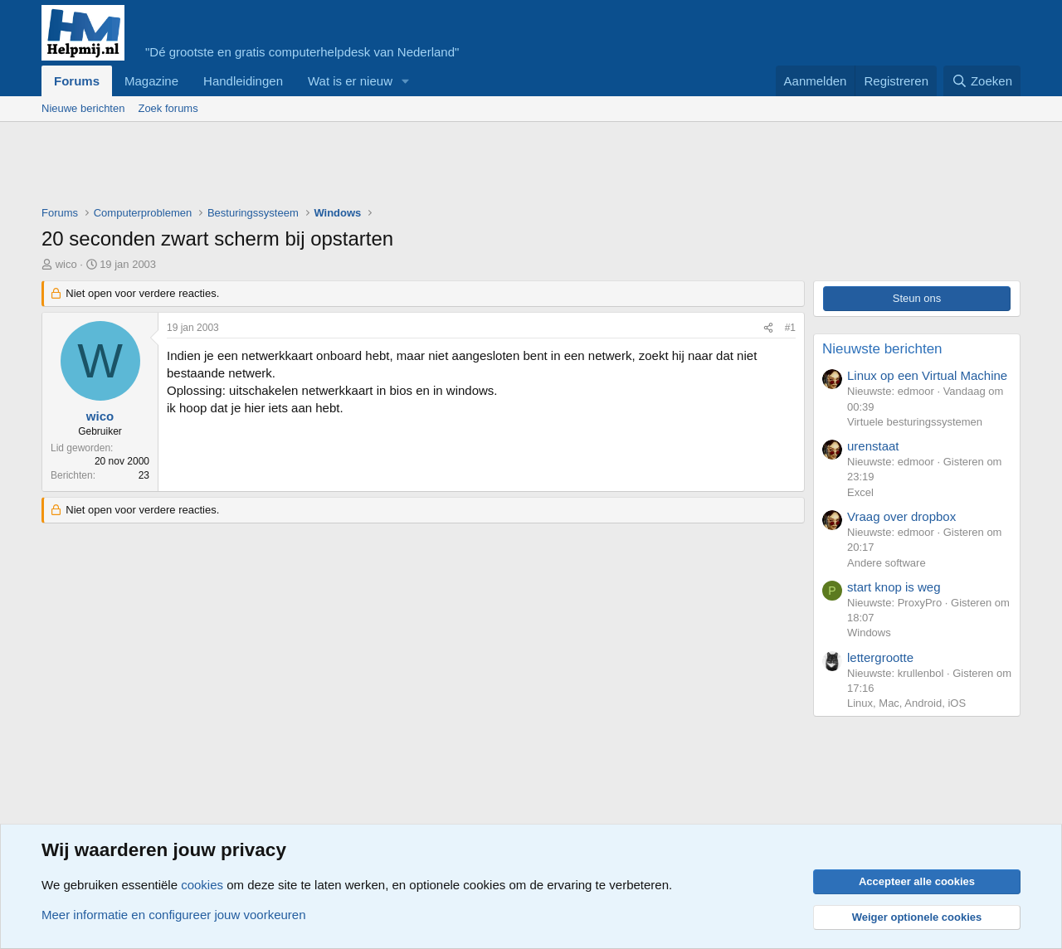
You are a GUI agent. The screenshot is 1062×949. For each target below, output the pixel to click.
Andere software (886, 563)
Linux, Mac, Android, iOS (906, 703)
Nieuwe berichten (82, 108)
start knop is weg (894, 587)
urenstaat (873, 446)
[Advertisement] (343, 167)
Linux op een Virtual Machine (927, 375)
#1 (790, 327)
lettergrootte (880, 657)
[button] (405, 81)
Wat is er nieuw (350, 81)
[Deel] (768, 328)
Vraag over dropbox (901, 516)
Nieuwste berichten (882, 349)
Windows (869, 632)
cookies (202, 885)
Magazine (151, 81)
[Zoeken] (982, 81)
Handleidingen (243, 81)
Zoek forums (167, 108)
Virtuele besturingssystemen (914, 422)
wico (66, 264)
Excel (860, 492)
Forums (77, 81)
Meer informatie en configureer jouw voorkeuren (173, 915)
